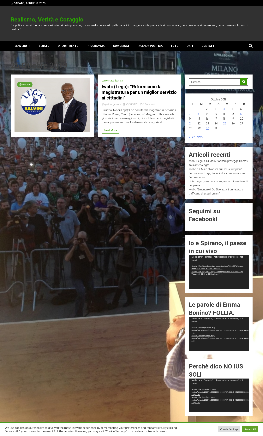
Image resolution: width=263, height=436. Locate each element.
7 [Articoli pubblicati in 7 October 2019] (190, 113)
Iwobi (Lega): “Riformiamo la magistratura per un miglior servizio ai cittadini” (139, 92)
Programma (96, 45)
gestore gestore (112, 104)
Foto (174, 45)
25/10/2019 (130, 104)
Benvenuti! (22, 45)
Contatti (208, 45)
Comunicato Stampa (112, 80)
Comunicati (121, 45)
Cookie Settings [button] (229, 429)
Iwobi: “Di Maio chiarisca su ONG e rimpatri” (215, 169)
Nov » (200, 137)
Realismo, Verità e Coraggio (47, 19)
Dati (190, 45)
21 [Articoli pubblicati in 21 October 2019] (190, 123)
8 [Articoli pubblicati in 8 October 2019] (198, 113)
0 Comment (149, 104)
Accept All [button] (250, 429)
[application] (219, 272)
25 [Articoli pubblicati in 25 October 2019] (224, 123)
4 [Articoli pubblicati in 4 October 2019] (224, 108)
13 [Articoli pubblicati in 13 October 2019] (241, 113)
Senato (44, 45)
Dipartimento (68, 45)
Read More (110, 130)
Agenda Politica (151, 45)
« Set (192, 137)
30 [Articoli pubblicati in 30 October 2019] (207, 128)
